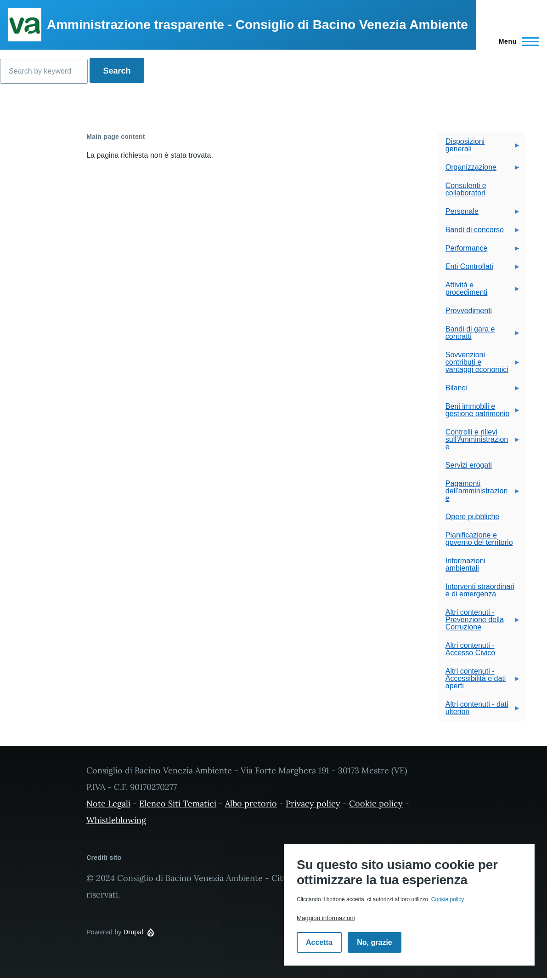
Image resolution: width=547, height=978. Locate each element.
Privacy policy (313, 803)
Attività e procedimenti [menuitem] (479, 291)
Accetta (319, 942)
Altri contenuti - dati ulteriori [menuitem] (479, 710)
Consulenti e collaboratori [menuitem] (465, 189)
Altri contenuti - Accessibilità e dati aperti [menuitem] (479, 681)
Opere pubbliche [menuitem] (472, 516)
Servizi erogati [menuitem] (468, 465)
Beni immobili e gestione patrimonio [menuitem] (479, 412)
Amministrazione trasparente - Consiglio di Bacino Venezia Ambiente (257, 24)
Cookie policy (376, 803)
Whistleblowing (116, 820)
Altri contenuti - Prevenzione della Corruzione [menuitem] (479, 622)
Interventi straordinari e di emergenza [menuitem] (479, 590)
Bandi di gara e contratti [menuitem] (479, 335)
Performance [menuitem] (479, 250)
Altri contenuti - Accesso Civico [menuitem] (470, 649)
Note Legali (108, 803)
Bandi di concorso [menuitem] (479, 232)
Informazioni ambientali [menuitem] (465, 564)
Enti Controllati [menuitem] (479, 269)
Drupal (133, 932)
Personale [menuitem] (479, 214)
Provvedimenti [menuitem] (468, 311)
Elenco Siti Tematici (177, 803)
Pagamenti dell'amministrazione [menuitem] (479, 494)
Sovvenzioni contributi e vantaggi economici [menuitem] (479, 365)
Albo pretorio (251, 803)
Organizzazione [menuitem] (479, 170)
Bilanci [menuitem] (479, 390)
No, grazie (374, 942)
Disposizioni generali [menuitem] (479, 147)
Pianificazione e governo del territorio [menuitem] (479, 538)
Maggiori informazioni (326, 918)
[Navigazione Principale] (516, 41)
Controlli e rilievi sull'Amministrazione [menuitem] (479, 442)
